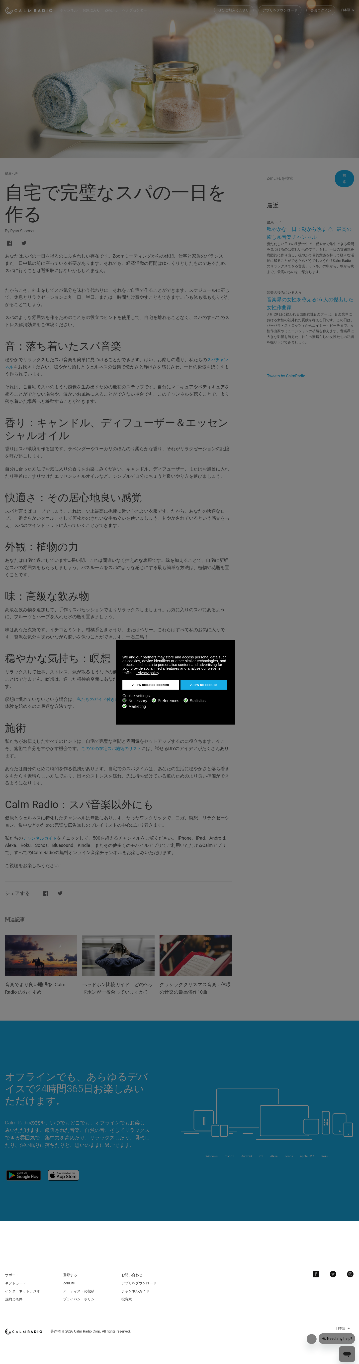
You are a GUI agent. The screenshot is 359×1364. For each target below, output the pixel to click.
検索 (343, 178)
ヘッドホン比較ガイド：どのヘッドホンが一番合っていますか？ (117, 991)
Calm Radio (30, 10)
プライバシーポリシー (80, 1304)
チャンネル (72, 10)
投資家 (126, 1304)
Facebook (318, 1279)
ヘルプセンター (138, 10)
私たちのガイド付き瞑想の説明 (108, 699)
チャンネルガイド (41, 838)
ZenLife (69, 1288)
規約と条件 (13, 1304)
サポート (12, 1280)
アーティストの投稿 (78, 1296)
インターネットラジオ (22, 1296)
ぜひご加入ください (234, 10)
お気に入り (94, 10)
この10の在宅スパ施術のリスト (113, 748)
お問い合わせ (131, 1280)
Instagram (351, 1279)
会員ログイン (320, 10)
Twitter (334, 1279)
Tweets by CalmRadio (286, 376)
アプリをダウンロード (280, 10)
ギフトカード (15, 1288)
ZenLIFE (114, 10)
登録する (70, 1280)
